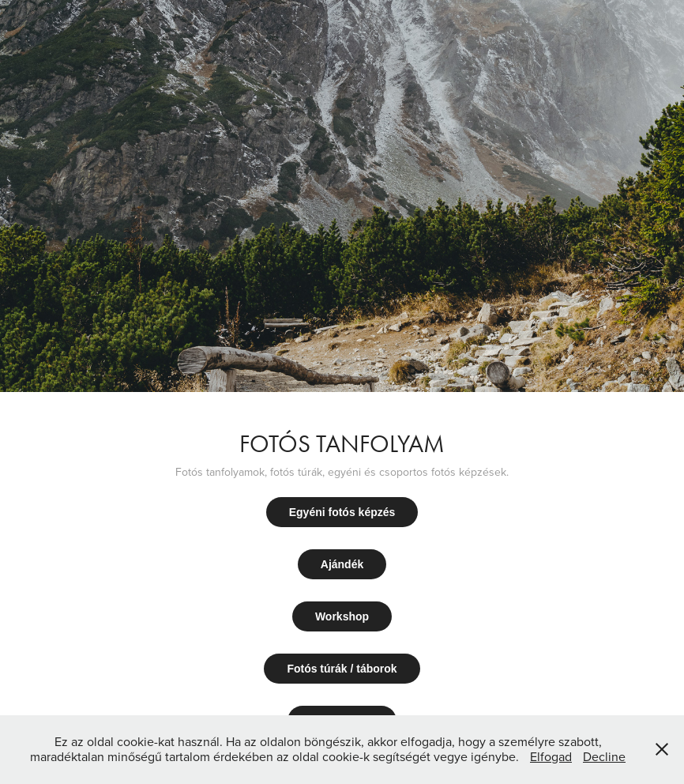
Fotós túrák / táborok (341, 668)
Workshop (342, 616)
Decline (604, 756)
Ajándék (342, 564)
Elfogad (551, 756)
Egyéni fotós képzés (342, 512)
